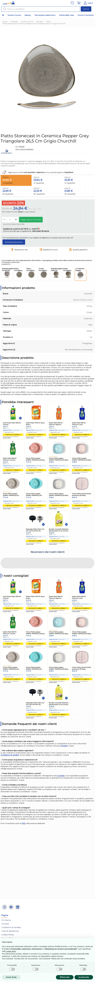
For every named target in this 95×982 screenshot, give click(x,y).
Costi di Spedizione (10, 931)
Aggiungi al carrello (31, 219)
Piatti (48, 22)
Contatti (64, 725)
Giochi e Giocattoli (86, 15)
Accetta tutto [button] (83, 977)
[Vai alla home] (8, 3)
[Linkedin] (17, 907)
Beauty (28, 15)
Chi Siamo (6, 920)
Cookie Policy (7, 934)
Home (5, 22)
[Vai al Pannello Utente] (88, 3)
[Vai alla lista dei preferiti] (72, 3)
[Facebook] (11, 907)
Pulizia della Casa (66, 15)
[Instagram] (4, 907)
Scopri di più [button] (11, 977)
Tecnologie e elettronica (45, 15)
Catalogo (14, 22)
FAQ (23, 803)
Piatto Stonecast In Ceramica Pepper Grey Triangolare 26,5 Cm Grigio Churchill (33, 23)
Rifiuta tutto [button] (65, 977)
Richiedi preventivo (14, 242)
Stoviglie (39, 22)
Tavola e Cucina (14, 15)
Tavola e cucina (27, 22)
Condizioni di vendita (10, 734)
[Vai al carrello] (78, 3)
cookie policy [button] (11, 951)
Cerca (86, 9)
